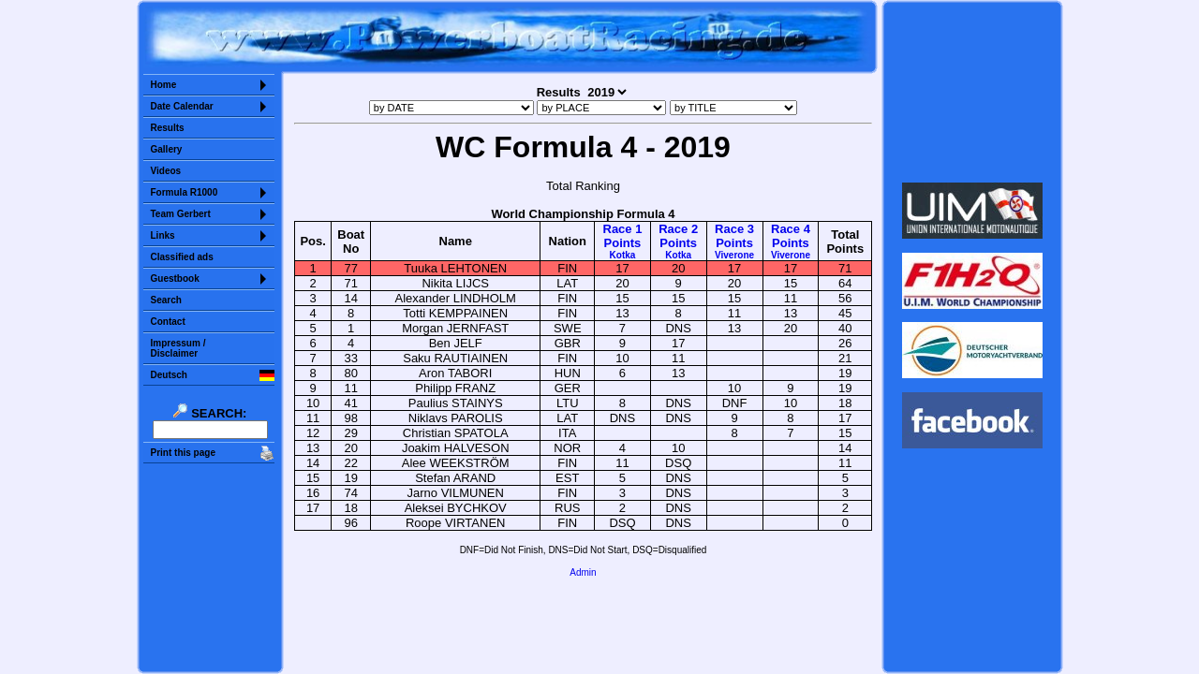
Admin (583, 572)
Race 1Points (623, 241)
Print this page (183, 452)
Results (168, 128)
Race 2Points (678, 241)
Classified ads (182, 257)
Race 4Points (790, 241)
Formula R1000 (184, 192)
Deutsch (169, 375)
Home (164, 85)
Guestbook (175, 278)
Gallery (167, 149)
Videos (166, 171)
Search (166, 300)
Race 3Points (734, 241)
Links (163, 235)
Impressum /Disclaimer (178, 348)
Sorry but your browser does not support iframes (972, 92)
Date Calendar (182, 106)
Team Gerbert (181, 214)
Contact (168, 321)
